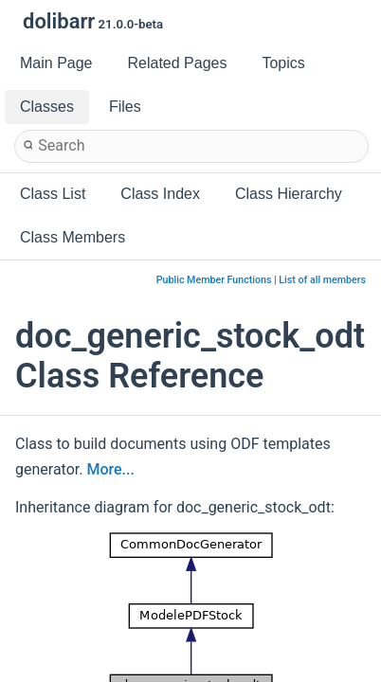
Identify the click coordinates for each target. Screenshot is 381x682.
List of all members (322, 280)
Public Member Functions (214, 280)
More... (110, 469)
